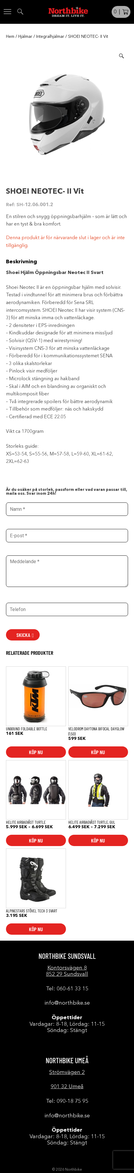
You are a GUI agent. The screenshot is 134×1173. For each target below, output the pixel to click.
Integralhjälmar (50, 37)
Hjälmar (25, 37)
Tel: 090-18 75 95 (67, 1101)
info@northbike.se (67, 1003)
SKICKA (23, 635)
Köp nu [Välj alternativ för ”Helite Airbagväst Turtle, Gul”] (98, 840)
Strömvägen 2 (67, 1072)
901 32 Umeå (67, 1086)
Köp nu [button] (36, 752)
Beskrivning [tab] (21, 261)
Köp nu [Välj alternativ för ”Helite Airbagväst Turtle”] (36, 840)
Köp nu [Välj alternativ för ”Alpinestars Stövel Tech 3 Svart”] (36, 929)
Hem (10, 37)
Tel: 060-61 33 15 (67, 989)
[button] (121, 55)
